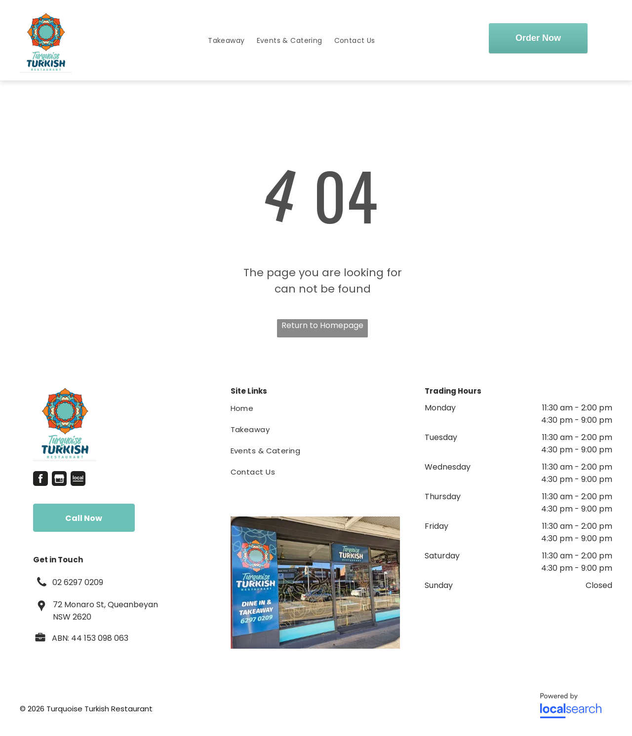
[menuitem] (226, 41)
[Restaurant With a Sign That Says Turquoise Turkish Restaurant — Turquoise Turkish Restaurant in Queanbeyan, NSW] (315, 582)
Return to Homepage (322, 325)
